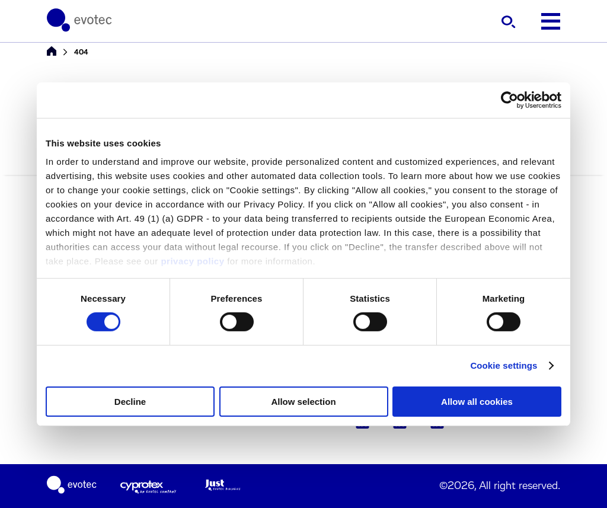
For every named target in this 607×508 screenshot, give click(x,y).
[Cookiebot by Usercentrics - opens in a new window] (509, 99)
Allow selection (303, 402)
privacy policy (192, 261)
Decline (130, 402)
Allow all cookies (477, 402)
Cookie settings (503, 365)
